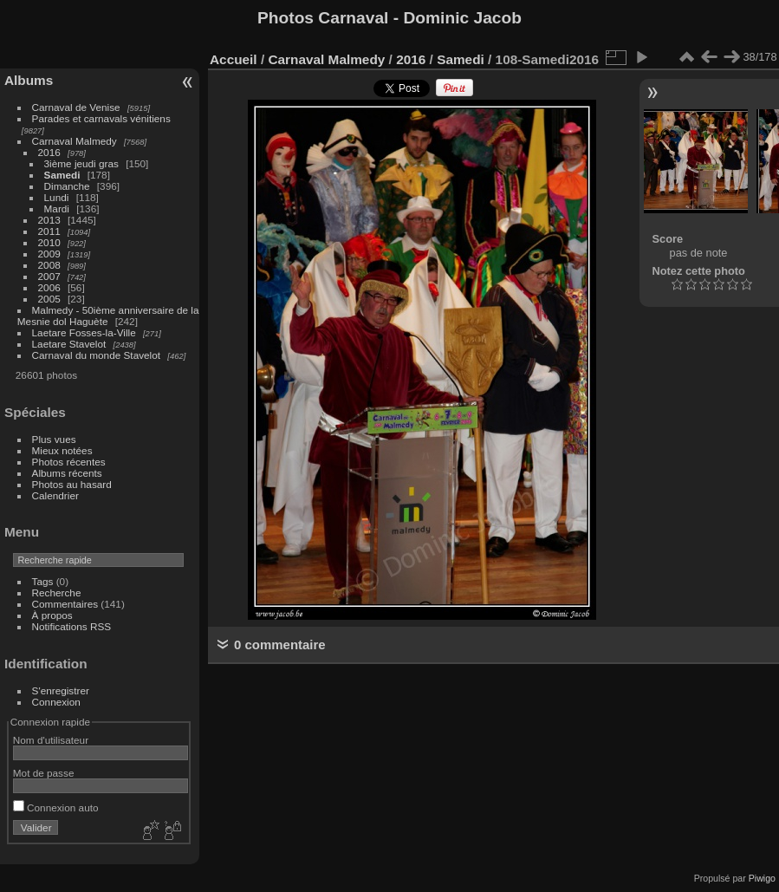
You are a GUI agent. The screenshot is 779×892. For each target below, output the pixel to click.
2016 (49, 152)
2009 (49, 253)
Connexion (56, 701)
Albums (28, 80)
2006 (49, 287)
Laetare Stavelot (69, 343)
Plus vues (54, 439)
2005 (49, 298)
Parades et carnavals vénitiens (101, 118)
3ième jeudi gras (81, 163)
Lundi (56, 197)
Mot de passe (44, 772)
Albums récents (67, 473)
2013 (49, 219)
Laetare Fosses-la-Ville (84, 332)
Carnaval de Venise (76, 107)
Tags (43, 581)
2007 (49, 276)
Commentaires (65, 603)
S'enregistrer (60, 690)
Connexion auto (56, 807)
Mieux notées (62, 450)
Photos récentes (69, 461)
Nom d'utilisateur (50, 740)
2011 (49, 231)
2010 (49, 242)
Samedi (62, 174)
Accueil (233, 59)
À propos (52, 615)
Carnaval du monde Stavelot (96, 355)
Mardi (56, 208)
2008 (49, 264)
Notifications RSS (72, 626)
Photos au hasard (72, 484)
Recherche (56, 592)
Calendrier (55, 495)
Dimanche (67, 186)
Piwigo (762, 878)
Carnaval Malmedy (74, 140)
